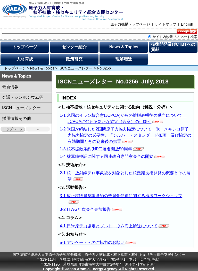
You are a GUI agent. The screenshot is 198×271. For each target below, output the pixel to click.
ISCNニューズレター (76, 68)
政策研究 (74, 59)
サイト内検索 (160, 37)
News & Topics (123, 47)
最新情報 (10, 86)
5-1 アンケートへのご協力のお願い (92, 242)
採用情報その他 (16, 118)
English (187, 24)
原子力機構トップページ (130, 24)
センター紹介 (74, 47)
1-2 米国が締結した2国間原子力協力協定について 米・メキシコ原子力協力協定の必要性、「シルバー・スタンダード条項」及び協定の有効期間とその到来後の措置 (125, 135)
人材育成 (24, 59)
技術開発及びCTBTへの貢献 (173, 47)
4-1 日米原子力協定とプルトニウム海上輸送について (109, 226)
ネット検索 (186, 37)
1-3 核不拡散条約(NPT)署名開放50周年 (96, 149)
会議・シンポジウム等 (22, 97)
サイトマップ (165, 24)
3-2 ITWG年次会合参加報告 (85, 209)
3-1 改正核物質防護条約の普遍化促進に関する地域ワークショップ (121, 195)
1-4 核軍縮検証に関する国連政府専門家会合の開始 (107, 156)
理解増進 (124, 59)
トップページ (24, 47)
